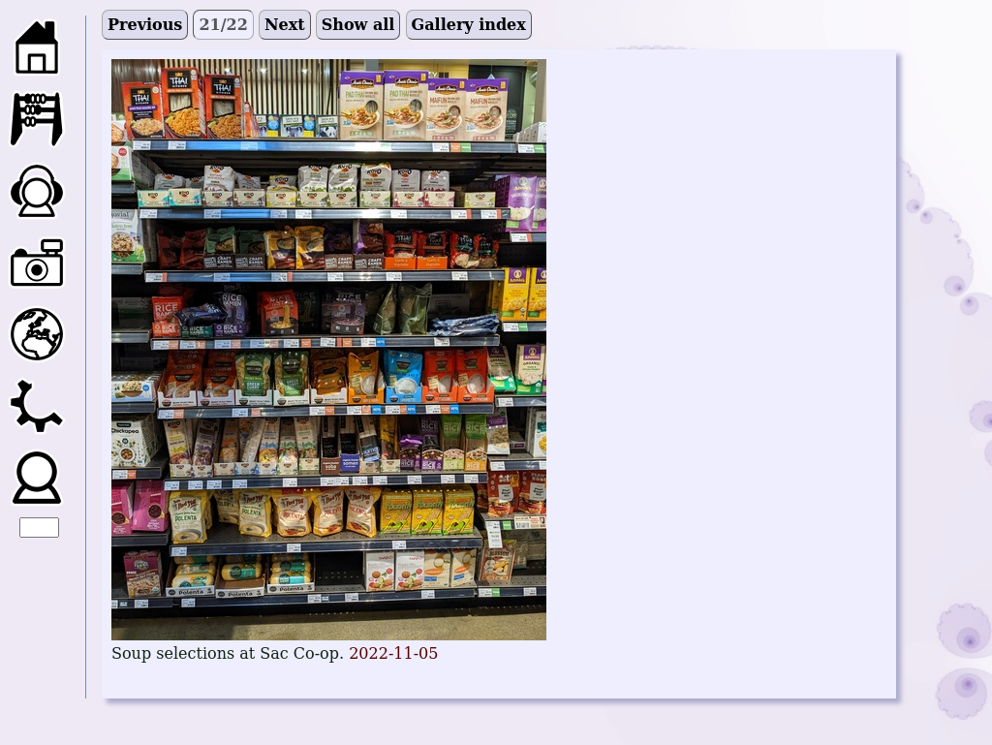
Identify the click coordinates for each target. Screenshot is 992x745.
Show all (358, 25)
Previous (145, 25)
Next (284, 25)
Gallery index (469, 25)
